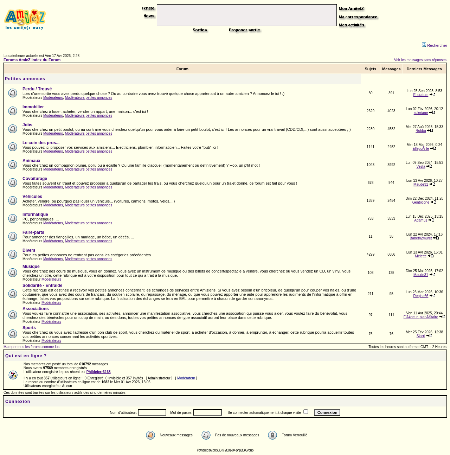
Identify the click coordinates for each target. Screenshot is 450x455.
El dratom (421, 95)
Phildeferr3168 (98, 372)
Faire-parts (33, 232)
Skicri (421, 336)
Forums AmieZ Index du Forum (32, 60)
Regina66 (421, 296)
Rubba (421, 131)
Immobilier (33, 106)
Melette (421, 256)
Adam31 (420, 220)
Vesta (420, 166)
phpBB (216, 450)
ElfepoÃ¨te (421, 148)
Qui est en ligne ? (26, 355)
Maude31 (420, 184)
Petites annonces (25, 78)
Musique (31, 266)
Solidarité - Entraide (42, 285)
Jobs (27, 124)
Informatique (35, 214)
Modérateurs (53, 98)
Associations (35, 308)
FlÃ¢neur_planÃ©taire (421, 317)
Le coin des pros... (40, 142)
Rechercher (434, 45)
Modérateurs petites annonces (88, 98)
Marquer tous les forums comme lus (31, 347)
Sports (29, 327)
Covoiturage (34, 178)
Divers (29, 250)
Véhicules (32, 196)
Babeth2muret (421, 238)
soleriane (421, 113)
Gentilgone (420, 202)
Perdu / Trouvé (37, 88)
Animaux (31, 160)
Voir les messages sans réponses (420, 60)
